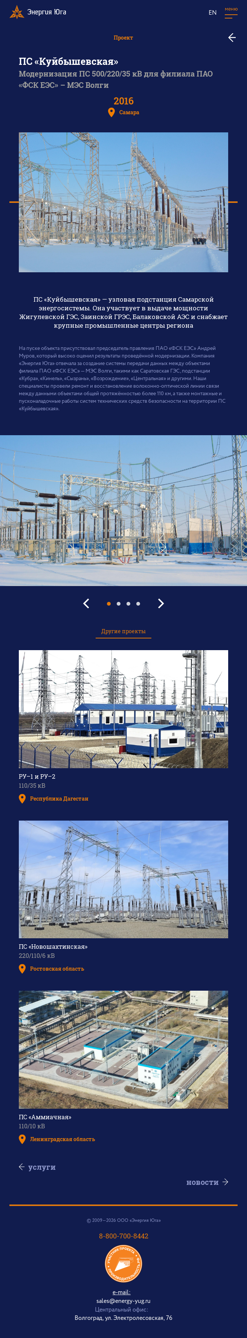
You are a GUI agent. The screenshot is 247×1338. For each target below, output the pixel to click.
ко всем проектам (234, 37)
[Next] (160, 603)
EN (213, 13)
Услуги (47, 1167)
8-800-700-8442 (123, 1235)
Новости (197, 1182)
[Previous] (87, 603)
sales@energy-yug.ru (123, 1301)
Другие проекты (123, 631)
